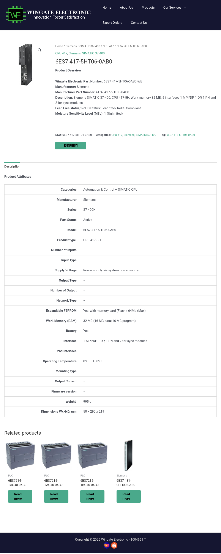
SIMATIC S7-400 (91, 46)
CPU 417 (110, 46)
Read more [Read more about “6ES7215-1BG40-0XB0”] (93, 497)
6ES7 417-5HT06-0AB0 (182, 134)
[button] (167, 7)
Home (59, 46)
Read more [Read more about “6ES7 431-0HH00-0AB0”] (129, 497)
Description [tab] (12, 167)
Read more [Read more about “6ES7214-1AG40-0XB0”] (20, 497)
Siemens (71, 46)
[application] (176, 7)
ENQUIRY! (71, 145)
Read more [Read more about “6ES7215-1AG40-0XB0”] (56, 497)
